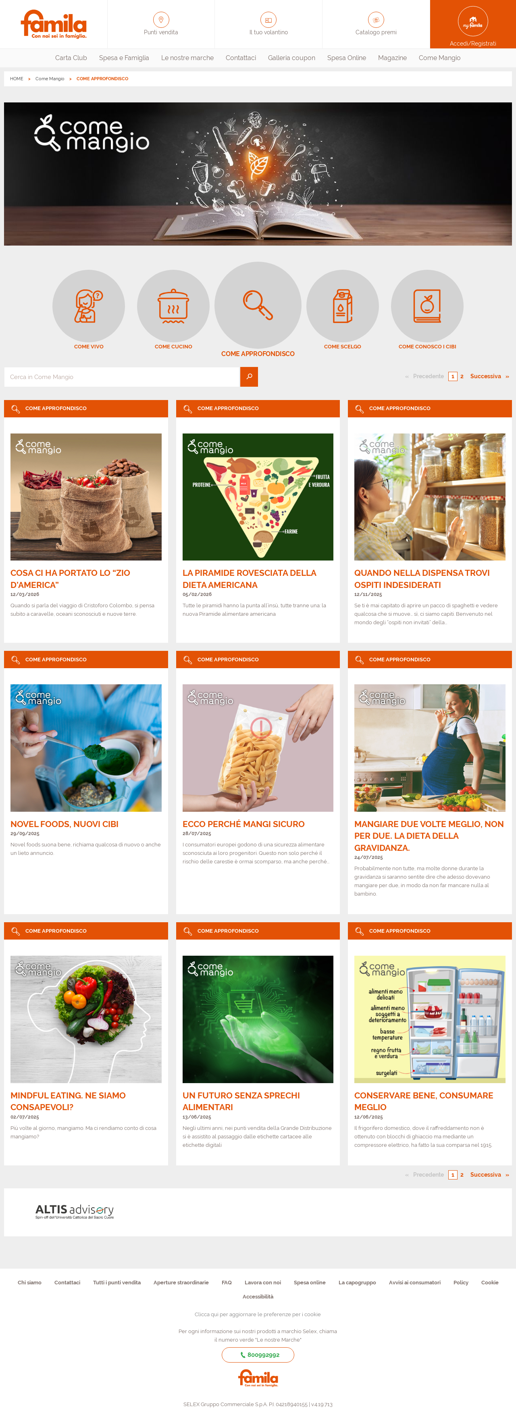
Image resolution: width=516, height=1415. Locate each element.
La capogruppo (357, 1283)
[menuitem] (71, 58)
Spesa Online (346, 58)
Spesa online (310, 1283)
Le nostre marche (187, 58)
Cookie (490, 1283)
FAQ (227, 1283)
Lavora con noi (263, 1283)
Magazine (392, 58)
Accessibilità (258, 1297)
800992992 (258, 1355)
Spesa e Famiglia (124, 58)
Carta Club (71, 58)
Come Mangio (440, 58)
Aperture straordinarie (181, 1283)
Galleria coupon (291, 58)
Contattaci (241, 58)
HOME (16, 78)
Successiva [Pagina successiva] (488, 375)
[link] (86, 521)
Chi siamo (30, 1283)
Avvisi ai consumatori (415, 1283)
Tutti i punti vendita (117, 1283)
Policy (461, 1283)
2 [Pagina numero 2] (462, 376)
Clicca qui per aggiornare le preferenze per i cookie (258, 1314)
